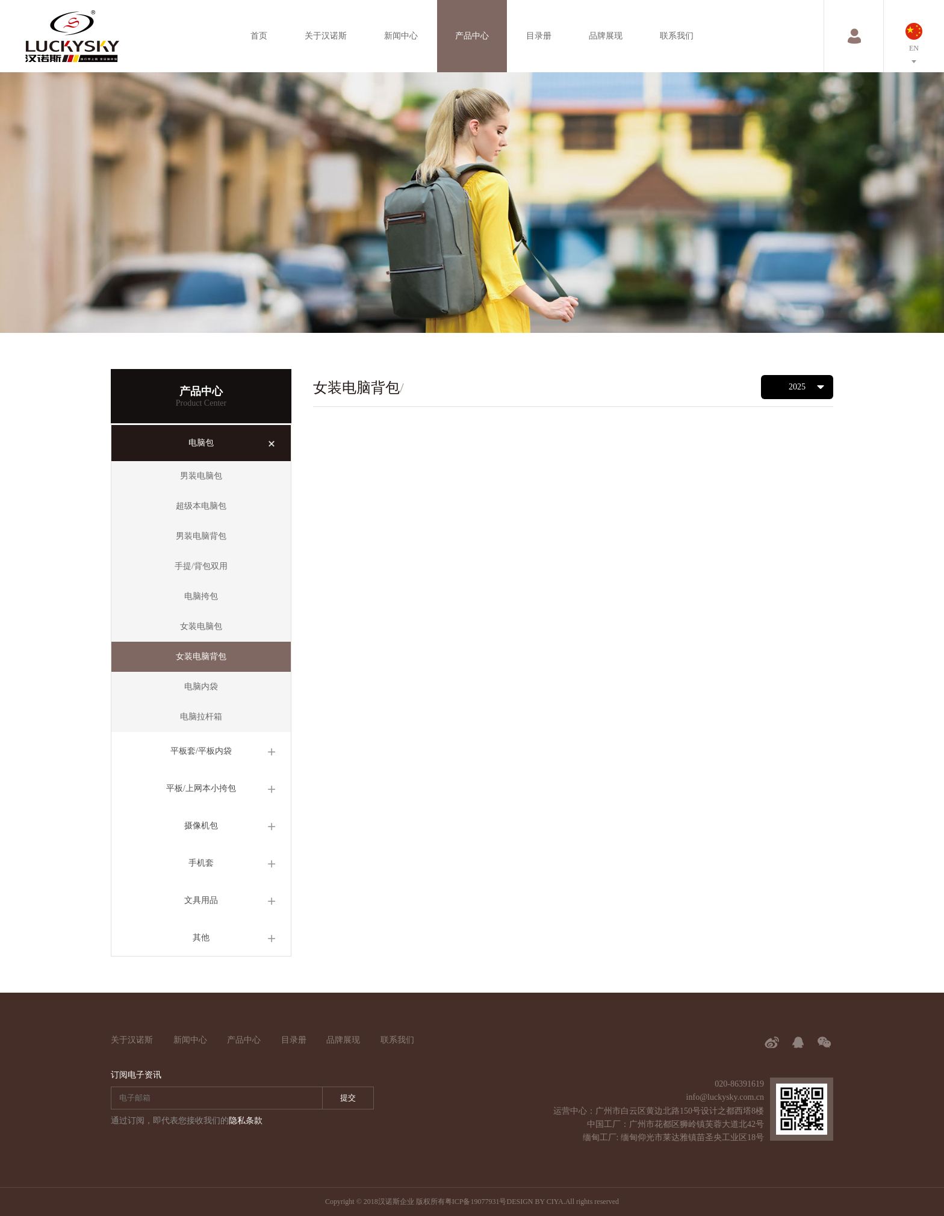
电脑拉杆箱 (201, 716)
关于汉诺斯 (326, 35)
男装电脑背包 (201, 536)
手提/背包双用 (201, 566)
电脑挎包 (201, 596)
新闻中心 (401, 35)
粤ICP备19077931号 (476, 1201)
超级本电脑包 (201, 505)
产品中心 (472, 35)
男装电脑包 (201, 475)
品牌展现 (606, 35)
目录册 (538, 35)
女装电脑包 (201, 626)
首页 (258, 35)
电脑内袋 (201, 686)
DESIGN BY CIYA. (535, 1201)
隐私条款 (245, 1120)
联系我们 (677, 35)
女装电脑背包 (201, 656)
